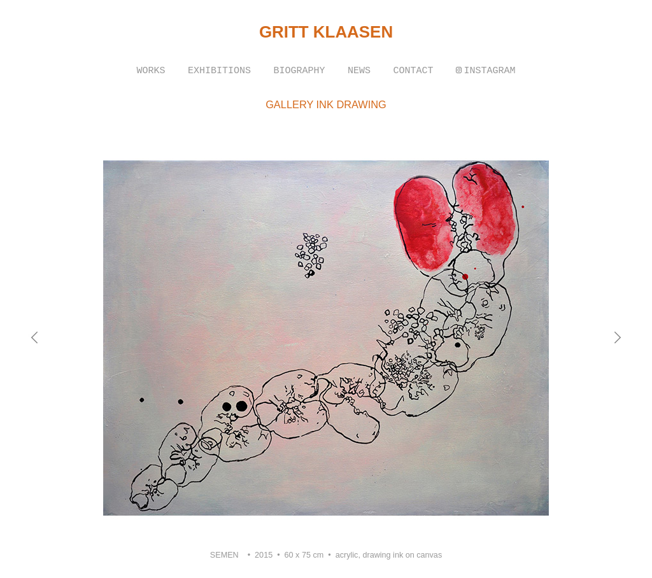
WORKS (151, 71)
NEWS (359, 71)
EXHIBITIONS (219, 71)
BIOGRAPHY (299, 71)
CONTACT (413, 71)
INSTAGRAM (489, 71)
